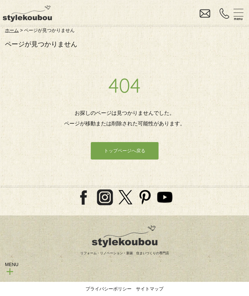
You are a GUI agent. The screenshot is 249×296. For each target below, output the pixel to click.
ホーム (12, 30)
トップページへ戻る (124, 150)
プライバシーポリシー (109, 288)
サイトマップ (149, 288)
